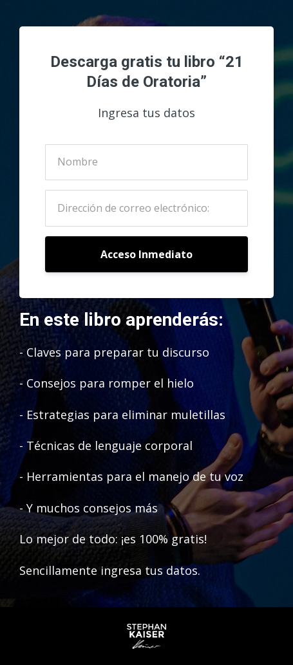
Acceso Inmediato (146, 254)
